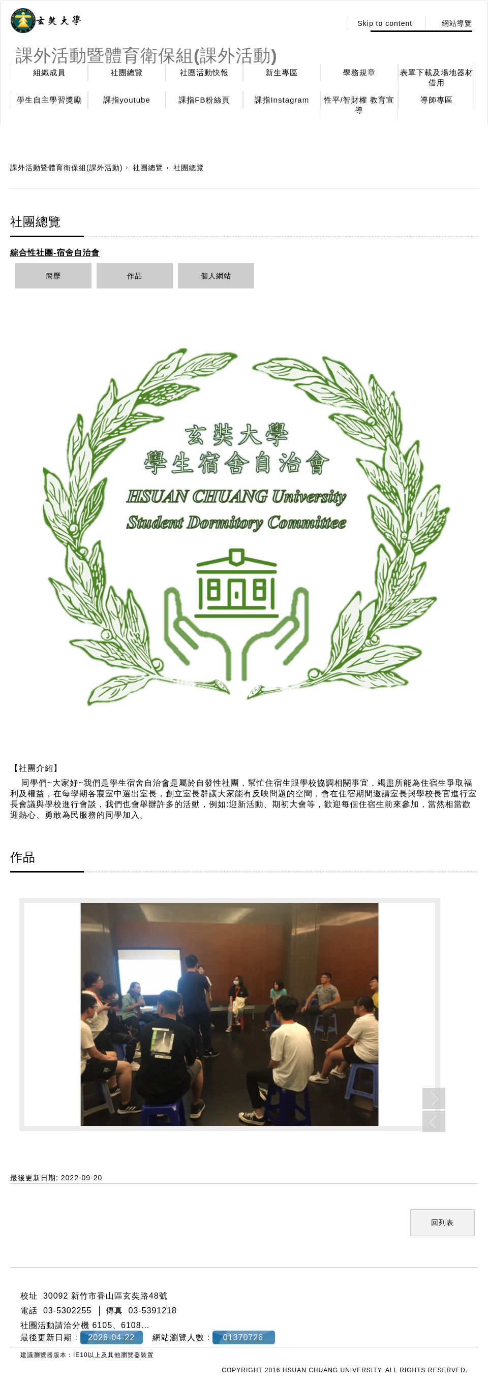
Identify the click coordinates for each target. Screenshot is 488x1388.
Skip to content (384, 23)
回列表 (442, 1222)
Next (433, 1098)
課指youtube (126, 99)
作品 (134, 276)
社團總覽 (127, 72)
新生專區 (281, 72)
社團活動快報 (204, 72)
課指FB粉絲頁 (204, 99)
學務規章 (359, 72)
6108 (131, 1325)
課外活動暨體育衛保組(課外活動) (66, 168)
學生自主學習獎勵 (49, 99)
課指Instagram (281, 99)
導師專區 (436, 99)
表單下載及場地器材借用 (436, 77)
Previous (433, 1121)
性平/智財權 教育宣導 (359, 104)
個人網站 (216, 276)
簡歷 (53, 276)
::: (330, 23)
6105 (102, 1325)
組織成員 (49, 72)
